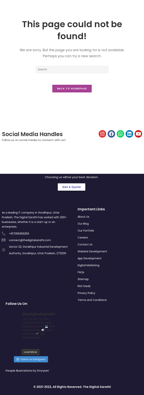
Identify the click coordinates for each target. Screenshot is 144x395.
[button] (71, 187)
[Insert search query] (72, 69)
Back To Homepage (72, 88)
